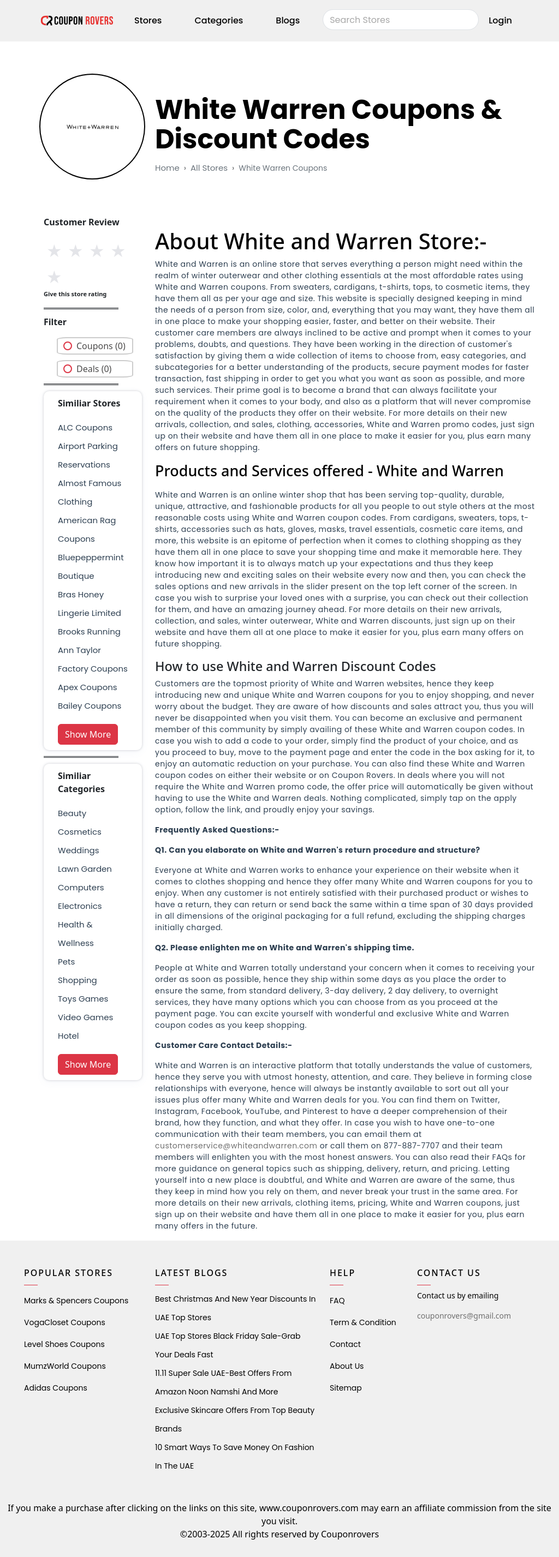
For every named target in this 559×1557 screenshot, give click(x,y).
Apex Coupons (87, 687)
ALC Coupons (85, 427)
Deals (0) (93, 369)
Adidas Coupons (55, 1387)
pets (66, 961)
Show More (88, 734)
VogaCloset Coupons (64, 1322)
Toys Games (83, 998)
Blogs (288, 20)
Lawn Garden (85, 869)
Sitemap (346, 1387)
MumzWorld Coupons (65, 1366)
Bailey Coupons (89, 705)
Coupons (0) (101, 346)
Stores (148, 20)
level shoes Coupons (64, 1344)
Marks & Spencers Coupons (76, 1300)
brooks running (89, 631)
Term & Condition (363, 1322)
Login (500, 20)
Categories (218, 20)
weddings (78, 850)
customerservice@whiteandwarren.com (236, 1145)
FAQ (337, 1300)
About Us (347, 1366)
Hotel (68, 1035)
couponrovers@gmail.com (464, 1315)
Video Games (85, 1017)
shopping (77, 980)
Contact (345, 1344)
